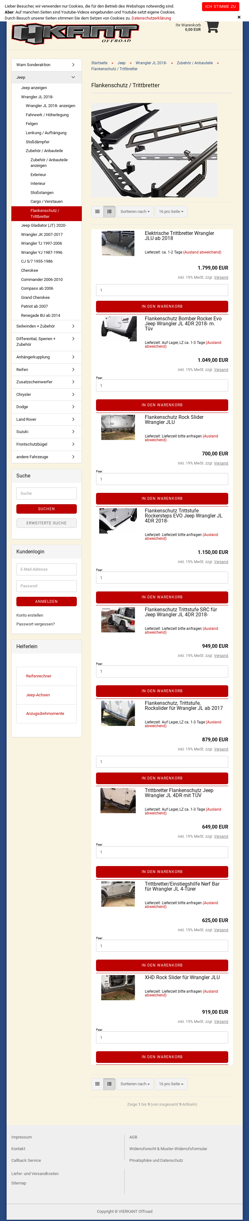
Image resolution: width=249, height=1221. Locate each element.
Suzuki (22, 433)
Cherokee (29, 271)
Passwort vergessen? (35, 625)
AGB (133, 1138)
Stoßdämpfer (37, 143)
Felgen (32, 125)
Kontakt (18, 1150)
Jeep (20, 78)
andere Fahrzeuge (32, 458)
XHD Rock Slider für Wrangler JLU (182, 979)
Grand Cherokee (35, 298)
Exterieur (38, 176)
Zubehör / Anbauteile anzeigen (49, 164)
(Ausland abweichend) (202, 253)
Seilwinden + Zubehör (35, 327)
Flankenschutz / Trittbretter (45, 214)
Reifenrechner (38, 677)
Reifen (22, 370)
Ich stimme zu (220, 6)
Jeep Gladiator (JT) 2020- (43, 226)
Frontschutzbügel (31, 445)
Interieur (38, 184)
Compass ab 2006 (37, 289)
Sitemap (18, 1184)
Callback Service (26, 1161)
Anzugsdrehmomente (45, 714)
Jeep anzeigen (34, 89)
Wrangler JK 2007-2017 (42, 235)
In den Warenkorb (162, 307)
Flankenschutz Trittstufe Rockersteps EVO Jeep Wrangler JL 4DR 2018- (184, 517)
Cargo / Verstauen (47, 202)
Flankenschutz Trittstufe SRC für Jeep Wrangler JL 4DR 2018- (181, 613)
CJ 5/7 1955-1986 (37, 262)
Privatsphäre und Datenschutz (156, 1161)
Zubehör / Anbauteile (44, 152)
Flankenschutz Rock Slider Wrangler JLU (174, 420)
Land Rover (26, 420)
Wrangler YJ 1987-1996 (41, 253)
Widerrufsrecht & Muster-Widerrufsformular (168, 1150)
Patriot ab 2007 (34, 307)
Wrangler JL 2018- (37, 98)
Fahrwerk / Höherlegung (47, 116)
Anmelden (46, 603)
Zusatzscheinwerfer (34, 383)
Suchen (46, 510)
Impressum (21, 1138)
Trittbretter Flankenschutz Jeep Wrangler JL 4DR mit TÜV (179, 794)
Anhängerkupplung (33, 358)
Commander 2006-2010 (42, 280)
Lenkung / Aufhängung (46, 134)
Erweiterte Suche (46, 524)
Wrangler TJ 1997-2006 (41, 244)
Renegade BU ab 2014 (40, 316)
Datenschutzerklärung (151, 18)
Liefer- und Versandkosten (35, 1175)
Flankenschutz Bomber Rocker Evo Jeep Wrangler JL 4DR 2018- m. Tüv (183, 325)
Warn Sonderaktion (33, 66)
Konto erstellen (29, 616)
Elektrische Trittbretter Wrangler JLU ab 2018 (179, 236)
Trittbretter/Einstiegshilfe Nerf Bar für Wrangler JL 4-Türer (182, 887)
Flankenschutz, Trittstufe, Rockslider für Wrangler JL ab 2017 (184, 706)
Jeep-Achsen (38, 696)
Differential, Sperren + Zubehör (35, 343)
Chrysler (23, 395)
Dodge (22, 408)
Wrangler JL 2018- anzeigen (50, 107)
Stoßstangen (42, 193)
